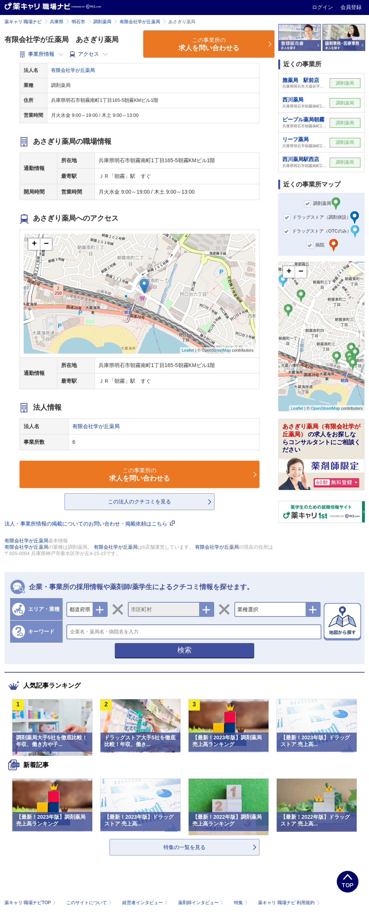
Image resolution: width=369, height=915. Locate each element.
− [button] (46, 244)
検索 (184, 650)
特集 (241, 902)
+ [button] (34, 244)
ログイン (323, 7)
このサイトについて (89, 902)
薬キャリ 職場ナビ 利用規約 (289, 902)
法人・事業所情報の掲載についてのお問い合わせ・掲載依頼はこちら (89, 524)
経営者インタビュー (145, 902)
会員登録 (351, 7)
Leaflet (188, 350)
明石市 (78, 21)
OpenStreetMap (216, 350)
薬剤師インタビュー (201, 902)
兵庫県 (56, 21)
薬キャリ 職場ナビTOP (30, 902)
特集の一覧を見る (185, 847)
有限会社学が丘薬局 (140, 21)
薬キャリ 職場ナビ (23, 21)
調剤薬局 (102, 21)
